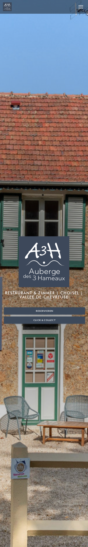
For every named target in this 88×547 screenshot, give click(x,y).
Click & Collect (44, 320)
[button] (81, 7)
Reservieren (44, 310)
